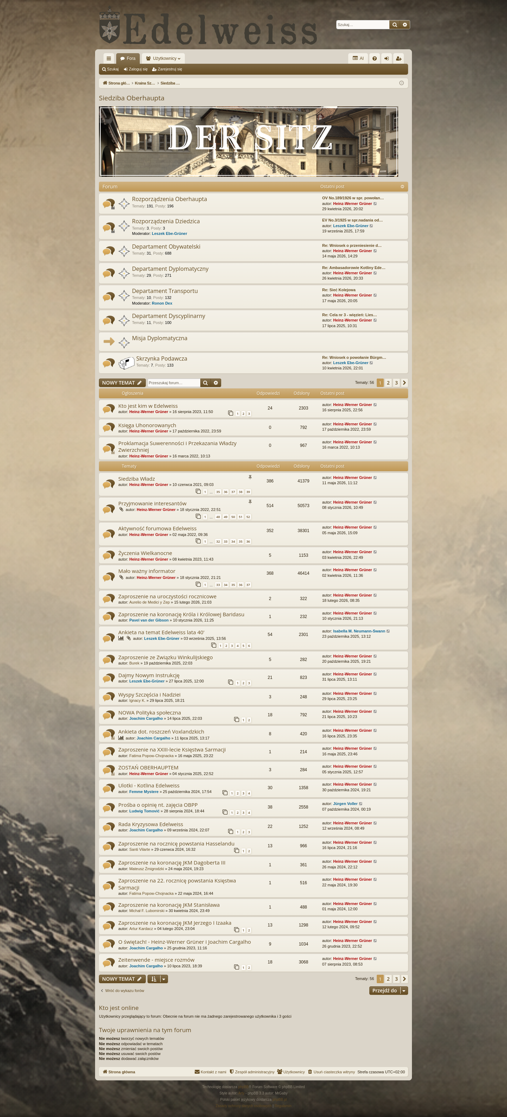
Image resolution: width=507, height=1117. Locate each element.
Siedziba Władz (136, 478)
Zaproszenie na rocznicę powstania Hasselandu (176, 843)
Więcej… (110, 60)
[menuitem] (374, 58)
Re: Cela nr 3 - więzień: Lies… (349, 315)
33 (225, 541)
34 (233, 541)
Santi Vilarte (139, 849)
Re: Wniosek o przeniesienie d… (352, 245)
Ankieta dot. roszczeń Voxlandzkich (161, 731)
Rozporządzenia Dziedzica (166, 221)
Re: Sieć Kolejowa (339, 290)
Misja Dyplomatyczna (160, 338)
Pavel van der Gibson (149, 620)
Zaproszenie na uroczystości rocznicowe (167, 596)
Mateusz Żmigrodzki (146, 869)
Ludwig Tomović (144, 811)
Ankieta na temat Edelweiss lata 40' (161, 632)
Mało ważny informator (146, 570)
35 (218, 491)
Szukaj (113, 69)
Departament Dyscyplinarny (168, 316)
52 (248, 516)
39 (248, 491)
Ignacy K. (137, 700)
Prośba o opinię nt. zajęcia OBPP (158, 804)
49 (225, 516)
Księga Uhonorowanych (147, 425)
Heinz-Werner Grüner (352, 203)
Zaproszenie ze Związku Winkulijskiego (165, 657)
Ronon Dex (162, 303)
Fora (131, 58)
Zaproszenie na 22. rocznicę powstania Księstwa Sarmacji (177, 884)
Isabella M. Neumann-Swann (359, 631)
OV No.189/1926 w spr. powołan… (353, 198)
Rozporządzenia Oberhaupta (169, 199)
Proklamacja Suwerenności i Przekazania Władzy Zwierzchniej (177, 446)
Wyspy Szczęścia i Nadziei (149, 694)
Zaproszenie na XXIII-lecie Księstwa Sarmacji (172, 749)
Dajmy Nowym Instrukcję (149, 675)
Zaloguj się (138, 69)
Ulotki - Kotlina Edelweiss (149, 785)
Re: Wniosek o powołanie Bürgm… (354, 357)
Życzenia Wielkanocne (145, 552)
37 (233, 491)
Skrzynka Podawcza (161, 358)
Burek (134, 663)
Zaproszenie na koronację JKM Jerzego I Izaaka (174, 922)
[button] (404, 383)
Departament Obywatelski (166, 246)
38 (240, 491)
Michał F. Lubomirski (146, 911)
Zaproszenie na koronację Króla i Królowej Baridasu (181, 614)
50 (233, 516)
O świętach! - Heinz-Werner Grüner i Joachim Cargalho (184, 941)
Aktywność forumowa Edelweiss (157, 528)
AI (358, 58)
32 (218, 541)
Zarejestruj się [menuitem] (400, 60)
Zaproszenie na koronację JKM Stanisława (169, 904)
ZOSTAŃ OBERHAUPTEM (148, 767)
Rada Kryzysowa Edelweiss (150, 824)
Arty (241, 1093)
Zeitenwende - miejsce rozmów (156, 959)
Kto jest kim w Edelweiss (148, 405)
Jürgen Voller (345, 803)
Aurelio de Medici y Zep (149, 602)
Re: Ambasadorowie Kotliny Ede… (354, 268)
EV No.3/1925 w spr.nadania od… (352, 220)
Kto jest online (119, 1008)
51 (240, 516)
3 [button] (396, 382)
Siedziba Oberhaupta (131, 97)
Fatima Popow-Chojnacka (151, 756)
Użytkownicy (165, 58)
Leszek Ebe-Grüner (169, 233)
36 (225, 491)
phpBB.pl (280, 1100)
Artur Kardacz (141, 928)
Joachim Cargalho (146, 718)
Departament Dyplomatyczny (170, 269)
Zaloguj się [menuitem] (388, 60)
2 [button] (388, 382)
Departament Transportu (165, 291)
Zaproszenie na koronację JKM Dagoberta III (171, 862)
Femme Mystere (143, 792)
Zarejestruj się (170, 69)
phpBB (243, 1087)
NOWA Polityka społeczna (149, 712)
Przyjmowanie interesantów (152, 503)
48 (218, 516)
